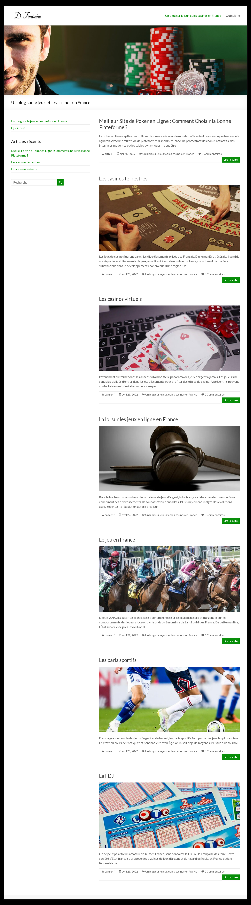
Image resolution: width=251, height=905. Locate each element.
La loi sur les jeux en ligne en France (138, 419)
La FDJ (106, 776)
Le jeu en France (117, 540)
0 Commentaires (212, 153)
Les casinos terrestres (123, 178)
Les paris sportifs (118, 660)
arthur (108, 153)
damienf (109, 274)
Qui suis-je (233, 15)
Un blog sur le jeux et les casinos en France (193, 15)
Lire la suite (231, 159)
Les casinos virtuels (120, 299)
